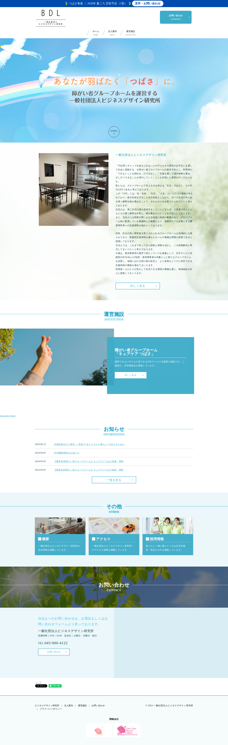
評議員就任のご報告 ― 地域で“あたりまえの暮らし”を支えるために (89, 444)
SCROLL (114, 131)
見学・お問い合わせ (148, 3)
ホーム (95, 33)
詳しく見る (137, 285)
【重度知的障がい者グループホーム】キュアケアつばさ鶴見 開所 (89, 470)
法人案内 (112, 33)
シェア (38, 682)
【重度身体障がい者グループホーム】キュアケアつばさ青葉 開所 (89, 461)
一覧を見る (114, 480)
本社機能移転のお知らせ (66, 453)
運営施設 (131, 33)
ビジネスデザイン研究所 (47, 705)
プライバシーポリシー (51, 709)
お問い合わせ (175, 17)
